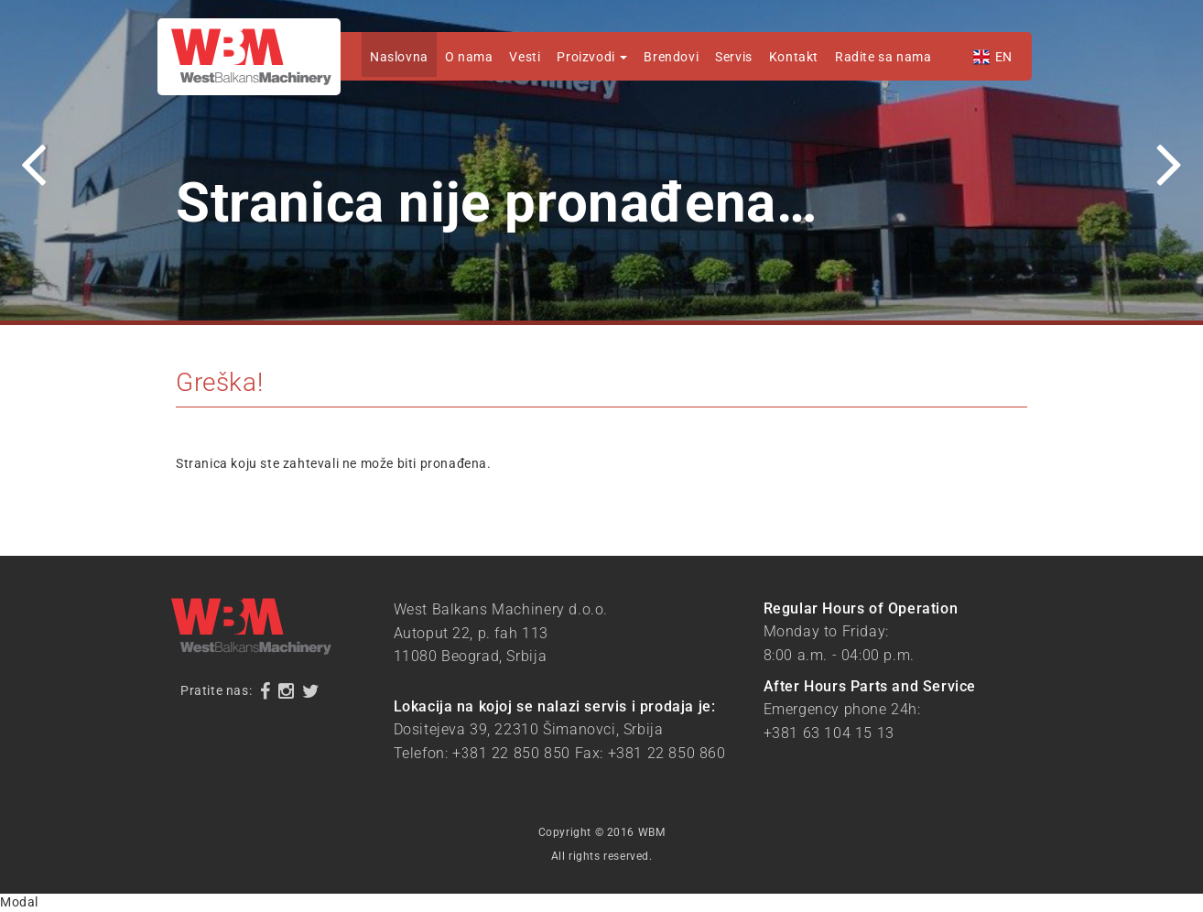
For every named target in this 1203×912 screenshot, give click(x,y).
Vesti (524, 56)
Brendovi (671, 56)
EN (1004, 56)
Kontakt (793, 56)
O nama (469, 56)
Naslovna (399, 56)
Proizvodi (592, 56)
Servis (734, 56)
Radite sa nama (883, 56)
